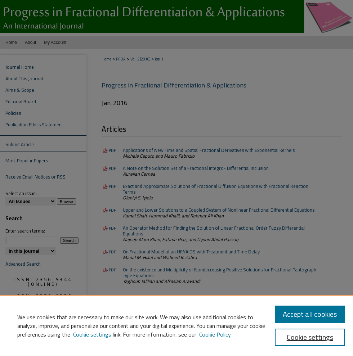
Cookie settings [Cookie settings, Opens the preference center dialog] (310, 337)
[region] (176, 325)
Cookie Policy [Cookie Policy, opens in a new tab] (215, 334)
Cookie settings (92, 334)
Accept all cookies (310, 314)
